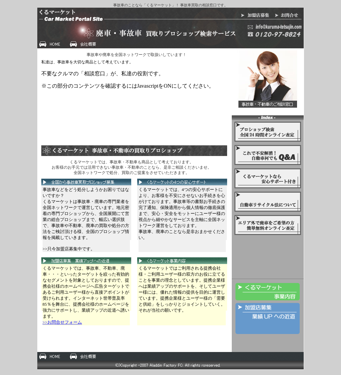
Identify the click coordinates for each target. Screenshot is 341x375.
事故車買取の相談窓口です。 (204, 5)
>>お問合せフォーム (62, 322)
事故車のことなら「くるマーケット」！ (146, 5)
